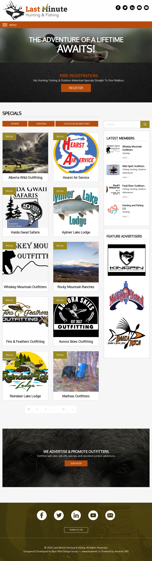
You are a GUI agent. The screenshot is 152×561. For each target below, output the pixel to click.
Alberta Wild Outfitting (25, 177)
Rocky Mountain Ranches (76, 287)
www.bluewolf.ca (91, 551)
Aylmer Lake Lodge (76, 232)
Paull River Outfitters (133, 185)
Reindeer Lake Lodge (25, 396)
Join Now (76, 463)
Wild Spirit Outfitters (133, 166)
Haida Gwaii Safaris (25, 232)
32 (63, 409)
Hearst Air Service (76, 177)
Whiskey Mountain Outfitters (25, 287)
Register (76, 88)
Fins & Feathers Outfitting (25, 341)
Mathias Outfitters (76, 396)
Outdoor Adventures (77, 123)
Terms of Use (76, 530)
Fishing (15, 123)
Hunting (41, 123)
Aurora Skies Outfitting (76, 341)
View (124, 158)
